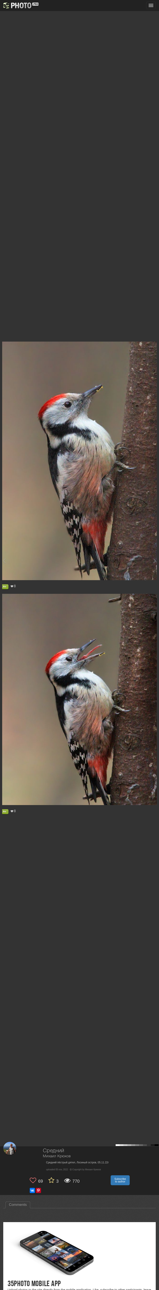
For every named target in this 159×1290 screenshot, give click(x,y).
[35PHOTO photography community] (20, 5)
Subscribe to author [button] (120, 1180)
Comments (18, 1205)
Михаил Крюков (57, 1156)
